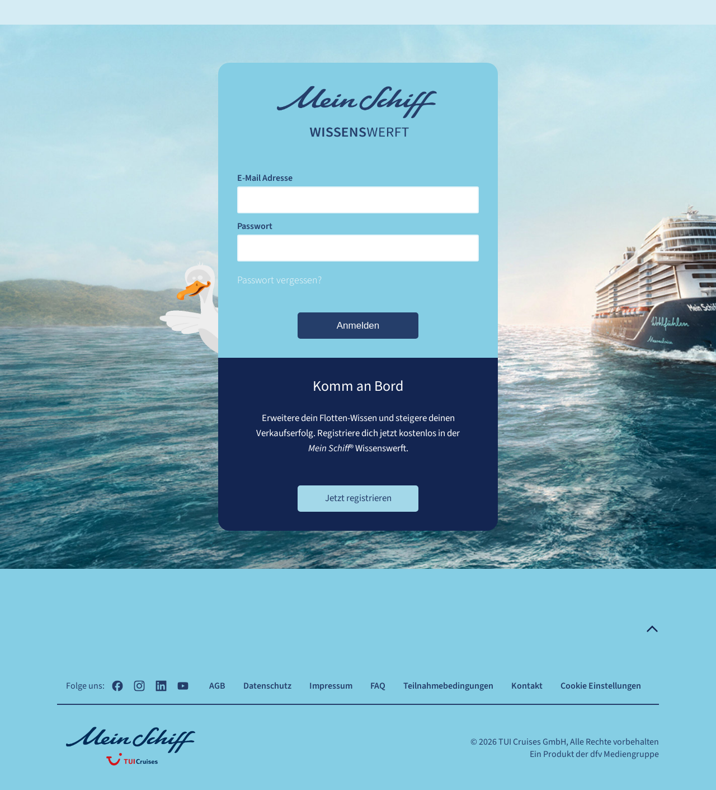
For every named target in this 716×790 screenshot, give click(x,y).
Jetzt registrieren (358, 498)
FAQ (377, 686)
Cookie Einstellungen (600, 686)
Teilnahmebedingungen (448, 686)
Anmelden (358, 325)
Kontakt (527, 686)
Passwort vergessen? (279, 280)
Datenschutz (267, 686)
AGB (217, 686)
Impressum (330, 686)
